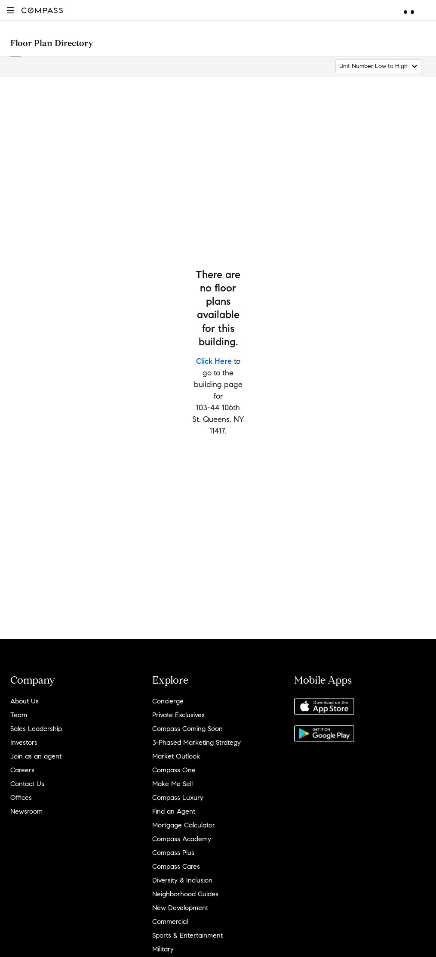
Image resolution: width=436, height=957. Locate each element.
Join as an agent (35, 756)
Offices (21, 797)
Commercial (170, 921)
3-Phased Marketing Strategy (196, 742)
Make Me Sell (172, 784)
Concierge (168, 701)
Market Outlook (176, 756)
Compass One (174, 770)
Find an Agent (173, 811)
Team (18, 715)
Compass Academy (181, 839)
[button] (10, 10)
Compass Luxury (177, 797)
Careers (22, 770)
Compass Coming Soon (187, 729)
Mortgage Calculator (183, 825)
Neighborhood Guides (185, 894)
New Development (180, 908)
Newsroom (26, 811)
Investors (23, 742)
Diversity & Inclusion (182, 880)
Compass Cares (176, 866)
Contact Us (27, 784)
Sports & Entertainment (187, 935)
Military (163, 949)
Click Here (214, 361)
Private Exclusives (178, 715)
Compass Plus (173, 853)
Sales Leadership (36, 729)
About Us (24, 701)
